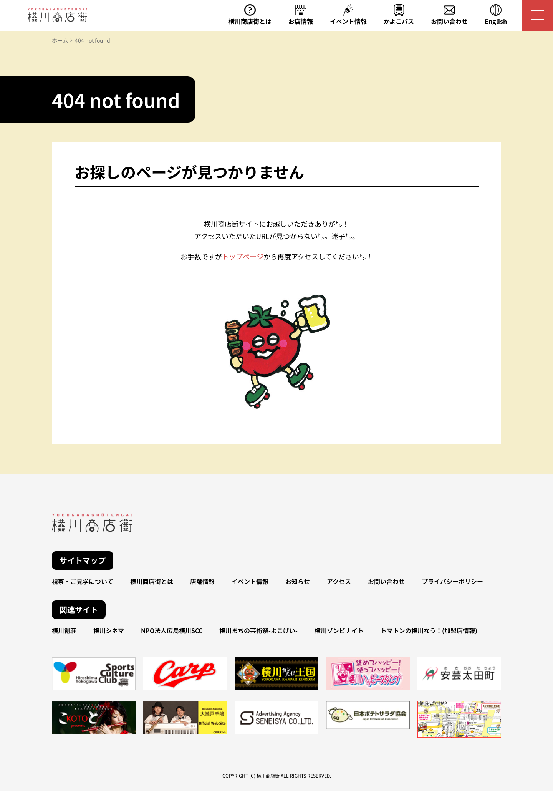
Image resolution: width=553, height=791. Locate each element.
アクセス (339, 581)
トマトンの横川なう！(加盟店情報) (429, 630)
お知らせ (297, 581)
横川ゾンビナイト (339, 630)
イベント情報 (250, 581)
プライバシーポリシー (452, 581)
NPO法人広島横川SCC (171, 630)
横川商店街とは (151, 581)
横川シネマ (108, 630)
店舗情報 (202, 581)
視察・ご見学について (82, 581)
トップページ (242, 256)
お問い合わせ (386, 581)
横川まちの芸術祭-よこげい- (258, 630)
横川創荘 (64, 630)
